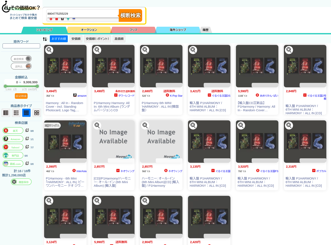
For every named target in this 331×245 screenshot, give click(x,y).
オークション (89, 30)
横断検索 (130, 15)
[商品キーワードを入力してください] (83, 13)
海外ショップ (178, 30)
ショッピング (44, 30)
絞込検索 (21, 95)
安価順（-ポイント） (97, 38)
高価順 (119, 38)
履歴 (206, 30)
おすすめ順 (59, 38)
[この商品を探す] (49, 50)
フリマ (133, 30)
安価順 (76, 38)
